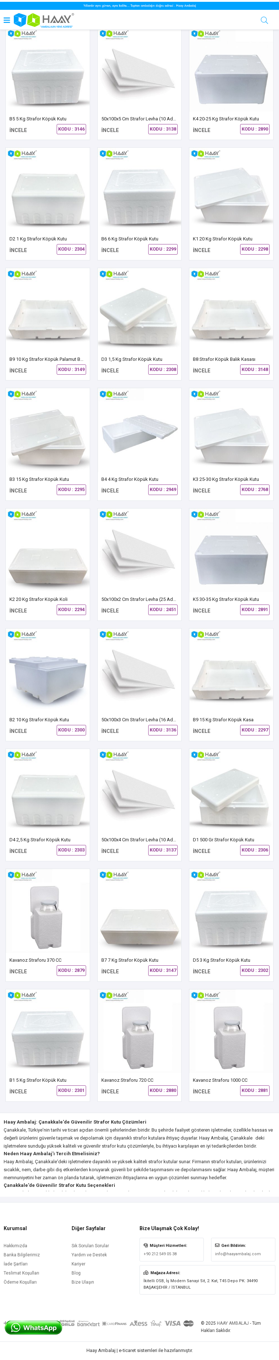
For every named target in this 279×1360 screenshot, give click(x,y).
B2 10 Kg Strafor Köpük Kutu (39, 719)
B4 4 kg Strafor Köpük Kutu (129, 479)
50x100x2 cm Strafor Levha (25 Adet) (140, 599)
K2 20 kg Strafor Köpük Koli (38, 599)
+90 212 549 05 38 (160, 1254)
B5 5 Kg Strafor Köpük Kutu (37, 118)
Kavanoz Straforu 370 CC (35, 960)
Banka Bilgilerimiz (22, 1254)
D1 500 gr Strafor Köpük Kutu (223, 839)
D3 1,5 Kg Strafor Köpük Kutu (131, 359)
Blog (76, 1273)
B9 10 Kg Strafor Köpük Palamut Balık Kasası (56, 359)
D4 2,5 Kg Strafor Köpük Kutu (39, 839)
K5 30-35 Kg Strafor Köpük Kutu (226, 599)
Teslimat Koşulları (21, 1273)
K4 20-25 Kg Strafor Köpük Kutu (226, 118)
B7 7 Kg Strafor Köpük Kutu (129, 960)
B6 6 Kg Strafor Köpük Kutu (129, 239)
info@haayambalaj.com (238, 1254)
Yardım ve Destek (89, 1254)
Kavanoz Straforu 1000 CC (220, 1080)
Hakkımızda (15, 1245)
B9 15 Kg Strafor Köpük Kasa (223, 719)
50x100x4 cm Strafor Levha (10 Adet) (140, 839)
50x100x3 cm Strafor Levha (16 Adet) (140, 719)
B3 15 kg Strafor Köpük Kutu (39, 479)
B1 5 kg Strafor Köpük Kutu (37, 1080)
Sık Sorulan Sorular (90, 1245)
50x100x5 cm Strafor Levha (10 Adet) (140, 118)
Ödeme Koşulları (20, 1282)
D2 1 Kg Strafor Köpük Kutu (38, 239)
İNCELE (18, 130)
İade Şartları (16, 1264)
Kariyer (78, 1264)
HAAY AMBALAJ (233, 1323)
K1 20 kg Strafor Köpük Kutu (222, 239)
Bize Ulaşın (83, 1282)
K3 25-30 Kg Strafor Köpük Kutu (226, 479)
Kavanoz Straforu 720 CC (127, 1080)
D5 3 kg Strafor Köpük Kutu (221, 960)
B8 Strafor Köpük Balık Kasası (224, 359)
